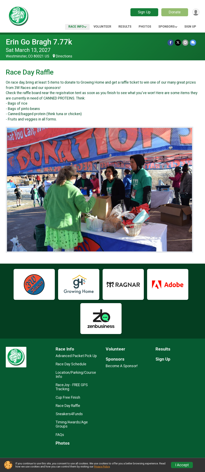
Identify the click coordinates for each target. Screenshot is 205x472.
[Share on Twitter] (178, 43)
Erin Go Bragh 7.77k (39, 41)
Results (124, 26)
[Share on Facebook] (171, 43)
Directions (64, 56)
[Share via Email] (186, 43)
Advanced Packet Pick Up (76, 356)
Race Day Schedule (71, 364)
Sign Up (143, 12)
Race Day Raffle (68, 406)
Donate (174, 12)
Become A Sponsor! (122, 366)
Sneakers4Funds (69, 414)
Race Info (76, 26)
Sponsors (166, 26)
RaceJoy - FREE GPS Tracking (72, 387)
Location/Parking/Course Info (76, 374)
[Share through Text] (193, 43)
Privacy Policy (102, 466)
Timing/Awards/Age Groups (72, 424)
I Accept (182, 465)
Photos (145, 26)
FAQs (60, 435)
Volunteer (102, 26)
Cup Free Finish (68, 397)
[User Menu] (195, 12)
